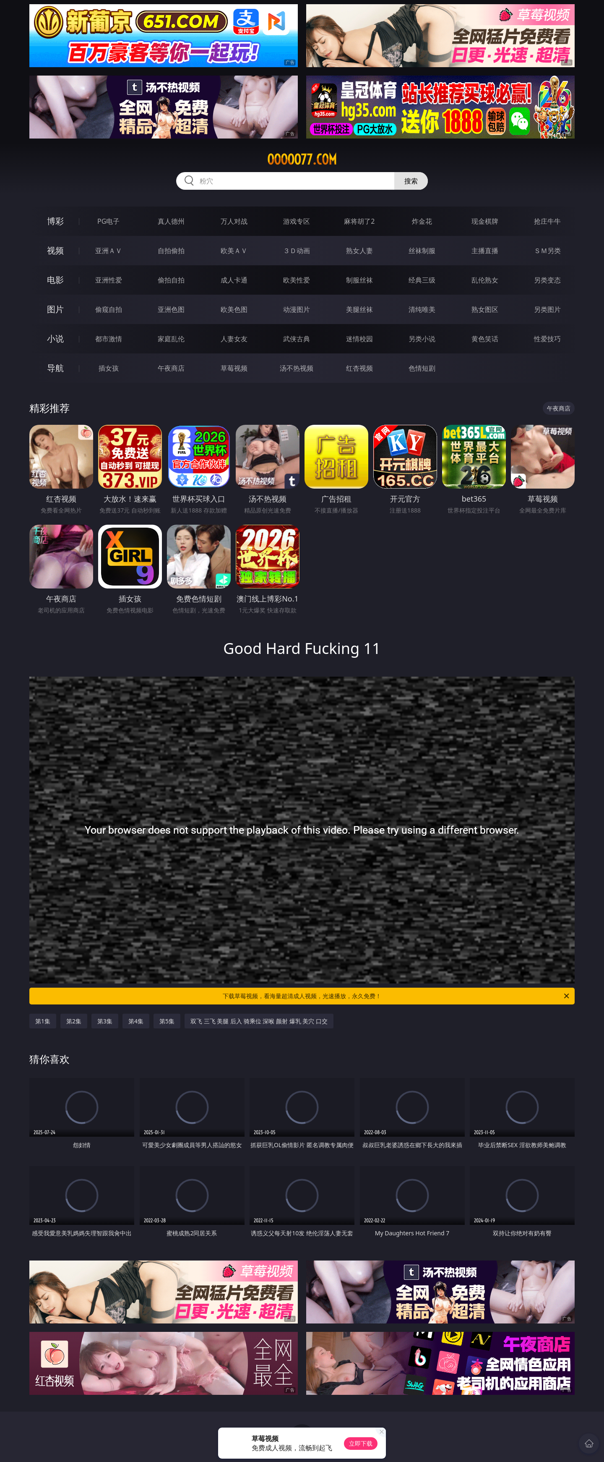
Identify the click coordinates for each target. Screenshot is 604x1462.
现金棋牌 (484, 221)
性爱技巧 (547, 338)
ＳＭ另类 (547, 250)
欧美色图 (234, 309)
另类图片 (547, 309)
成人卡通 (234, 280)
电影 (55, 279)
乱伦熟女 (484, 280)
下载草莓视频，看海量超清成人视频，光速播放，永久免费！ (396, 996)
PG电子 (108, 221)
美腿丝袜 (359, 309)
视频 (55, 250)
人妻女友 (234, 338)
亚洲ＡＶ (108, 250)
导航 (55, 368)
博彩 (55, 221)
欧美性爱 (296, 280)
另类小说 (422, 338)
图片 (55, 309)
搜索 (411, 181)
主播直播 (484, 250)
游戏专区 (296, 221)
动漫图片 (296, 309)
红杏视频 (359, 368)
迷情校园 (359, 338)
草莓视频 (234, 368)
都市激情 (108, 338)
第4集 (135, 1021)
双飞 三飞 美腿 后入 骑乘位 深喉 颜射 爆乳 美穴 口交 (259, 1021)
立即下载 (360, 1443)
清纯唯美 (422, 309)
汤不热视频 (296, 368)
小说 (55, 338)
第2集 (73, 1021)
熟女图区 (484, 309)
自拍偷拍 (171, 250)
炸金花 (422, 221)
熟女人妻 (359, 250)
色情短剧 (422, 368)
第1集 (42, 1021)
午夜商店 (171, 368)
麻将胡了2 (359, 221)
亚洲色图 (171, 309)
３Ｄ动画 (296, 250)
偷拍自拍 (171, 280)
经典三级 (422, 280)
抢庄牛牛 (547, 221)
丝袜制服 (422, 250)
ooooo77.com (302, 159)
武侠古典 (296, 338)
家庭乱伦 (171, 338)
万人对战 (234, 221)
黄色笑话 (484, 338)
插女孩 (109, 368)
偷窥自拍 (108, 309)
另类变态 (547, 280)
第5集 (166, 1021)
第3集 (104, 1021)
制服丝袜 (359, 280)
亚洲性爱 (108, 280)
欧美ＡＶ (234, 250)
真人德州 (171, 221)
